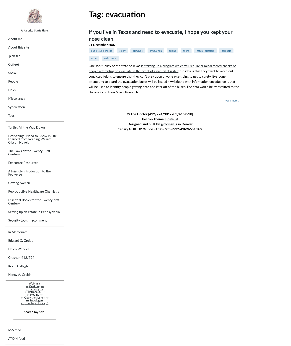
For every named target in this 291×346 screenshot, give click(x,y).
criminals (138, 50)
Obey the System (34, 297)
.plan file (14, 56)
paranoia (226, 50)
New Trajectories (34, 303)
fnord (186, 50)
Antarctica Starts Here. (34, 30)
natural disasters (205, 50)
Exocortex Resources (23, 163)
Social (12, 73)
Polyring (35, 300)
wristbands (110, 58)
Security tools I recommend (28, 220)
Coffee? (13, 64)
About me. (15, 39)
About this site (18, 47)
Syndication (16, 107)
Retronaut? (34, 291)
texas (94, 58)
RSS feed (14, 330)
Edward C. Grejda (20, 240)
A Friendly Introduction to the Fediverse (29, 173)
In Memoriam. (18, 232)
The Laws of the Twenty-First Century (29, 152)
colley (122, 50)
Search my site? (34, 312)
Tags (11, 115)
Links (12, 90)
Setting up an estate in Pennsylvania (34, 212)
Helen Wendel (18, 249)
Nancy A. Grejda (19, 275)
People (13, 81)
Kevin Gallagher (19, 266)
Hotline (34, 294)
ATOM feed (16, 338)
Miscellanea (16, 98)
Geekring (34, 286)
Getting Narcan (19, 183)
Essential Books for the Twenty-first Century (33, 201)
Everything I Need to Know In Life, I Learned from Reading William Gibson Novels (33, 139)
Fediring (35, 289)
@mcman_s (169, 124)
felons (172, 50)
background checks (101, 50)
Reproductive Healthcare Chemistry (33, 191)
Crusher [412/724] (21, 258)
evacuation (156, 50)
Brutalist (171, 119)
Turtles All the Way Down (26, 127)
